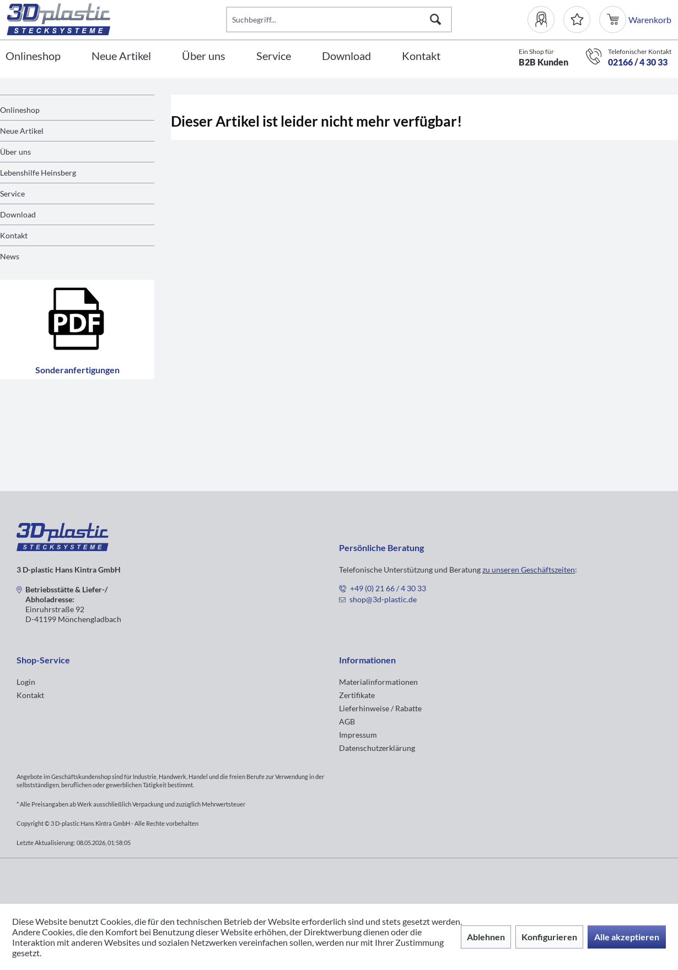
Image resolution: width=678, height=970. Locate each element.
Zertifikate (357, 695)
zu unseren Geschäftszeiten (528, 569)
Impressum (358, 734)
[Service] (273, 56)
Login (26, 681)
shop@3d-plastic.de (383, 599)
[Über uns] (203, 56)
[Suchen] (435, 19)
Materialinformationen (378, 681)
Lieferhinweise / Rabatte (380, 708)
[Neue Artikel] (121, 56)
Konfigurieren (549, 936)
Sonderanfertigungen (77, 329)
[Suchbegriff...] (339, 19)
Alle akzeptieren (626, 936)
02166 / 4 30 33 (638, 62)
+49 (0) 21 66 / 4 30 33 (388, 588)
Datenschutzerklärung (377, 748)
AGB (347, 721)
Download (18, 214)
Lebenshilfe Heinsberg (38, 172)
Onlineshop (20, 110)
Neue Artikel (22, 130)
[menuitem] (545, 19)
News (9, 256)
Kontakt (14, 235)
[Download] (346, 56)
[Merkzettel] (576, 19)
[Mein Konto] (545, 19)
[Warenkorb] (613, 19)
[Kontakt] (421, 56)
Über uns (15, 151)
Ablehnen (486, 936)
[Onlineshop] (33, 56)
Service (12, 193)
